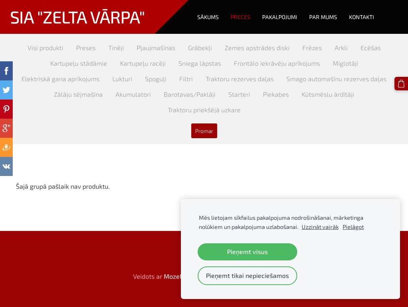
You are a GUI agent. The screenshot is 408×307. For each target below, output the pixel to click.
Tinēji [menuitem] (116, 47)
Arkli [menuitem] (341, 47)
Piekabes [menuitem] (276, 94)
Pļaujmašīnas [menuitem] (156, 47)
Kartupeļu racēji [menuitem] (143, 63)
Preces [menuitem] (240, 17)
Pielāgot (353, 226)
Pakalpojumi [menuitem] (279, 17)
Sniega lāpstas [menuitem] (199, 63)
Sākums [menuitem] (208, 17)
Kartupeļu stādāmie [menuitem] (78, 63)
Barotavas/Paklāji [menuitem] (190, 94)
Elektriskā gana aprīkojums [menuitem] (61, 78)
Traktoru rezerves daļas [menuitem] (240, 78)
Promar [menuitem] (204, 130)
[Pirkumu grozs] (401, 83)
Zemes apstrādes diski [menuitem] (257, 47)
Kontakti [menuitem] (361, 17)
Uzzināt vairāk (320, 226)
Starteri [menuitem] (239, 94)
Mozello (175, 276)
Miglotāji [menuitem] (345, 63)
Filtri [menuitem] (186, 78)
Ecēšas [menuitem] (371, 47)
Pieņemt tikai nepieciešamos (247, 275)
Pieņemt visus (247, 251)
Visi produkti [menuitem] (45, 47)
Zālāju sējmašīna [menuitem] (78, 94)
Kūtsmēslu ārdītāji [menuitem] (328, 94)
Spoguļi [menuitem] (156, 78)
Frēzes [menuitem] (312, 47)
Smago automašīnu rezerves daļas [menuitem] (336, 78)
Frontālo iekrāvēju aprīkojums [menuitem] (277, 63)
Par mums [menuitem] (323, 17)
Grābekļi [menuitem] (200, 47)
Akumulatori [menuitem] (133, 94)
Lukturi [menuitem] (122, 78)
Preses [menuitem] (86, 47)
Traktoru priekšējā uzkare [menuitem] (204, 109)
